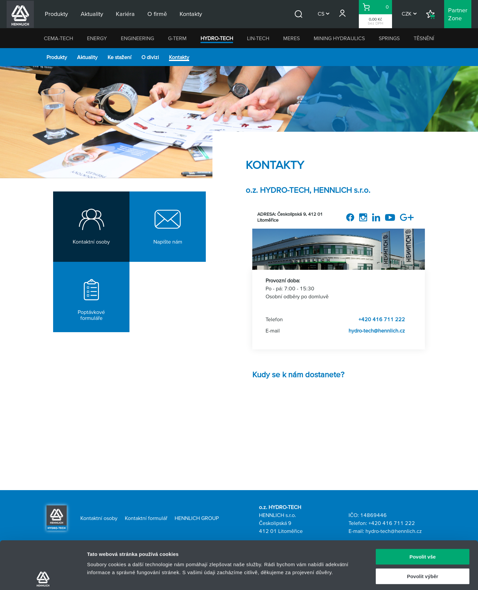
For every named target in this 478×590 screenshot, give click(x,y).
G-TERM (177, 38)
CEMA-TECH (58, 38)
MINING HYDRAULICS (339, 38)
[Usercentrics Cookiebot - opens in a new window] (43, 577)
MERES (291, 38)
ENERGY (97, 38)
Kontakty (179, 57)
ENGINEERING (137, 38)
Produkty (56, 57)
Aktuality (87, 57)
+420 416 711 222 (381, 319)
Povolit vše (422, 509)
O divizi (150, 57)
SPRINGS (389, 38)
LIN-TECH (258, 38)
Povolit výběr (422, 528)
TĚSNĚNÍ (424, 38)
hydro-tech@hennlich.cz (377, 330)
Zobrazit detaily (350, 577)
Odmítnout (422, 548)
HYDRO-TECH (216, 38)
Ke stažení (119, 57)
